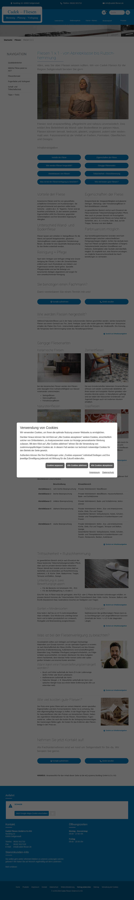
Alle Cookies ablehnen (77, 443)
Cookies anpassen (55, 443)
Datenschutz (108, 450)
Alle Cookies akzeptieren (102, 443)
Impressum (94, 450)
